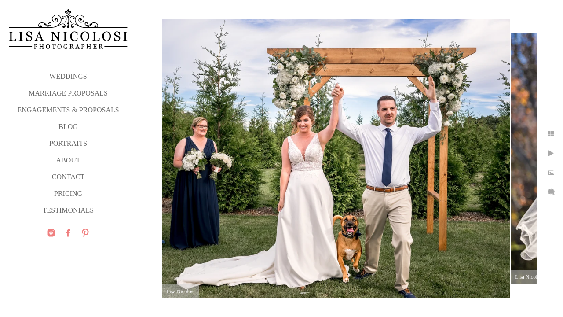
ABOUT (68, 160)
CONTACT (68, 177)
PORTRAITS (68, 143)
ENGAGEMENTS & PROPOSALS (68, 110)
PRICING (68, 193)
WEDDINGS (68, 76)
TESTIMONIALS (68, 210)
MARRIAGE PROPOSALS (68, 93)
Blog (68, 126)
